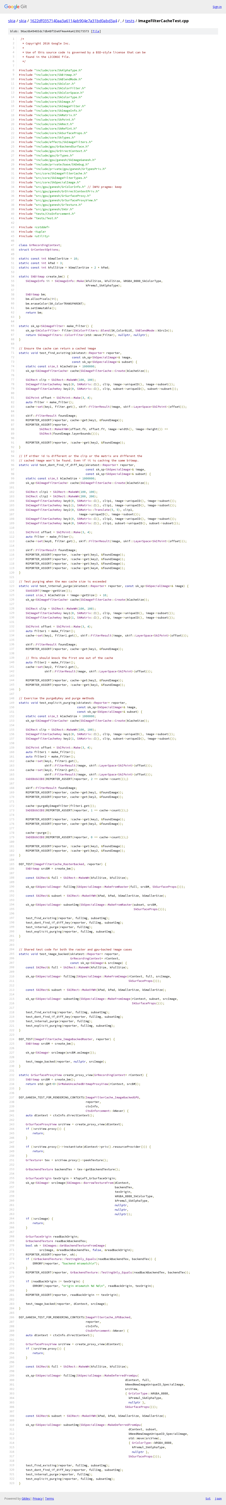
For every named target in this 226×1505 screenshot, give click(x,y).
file (96, 31)
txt (208, 1498)
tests (130, 20)
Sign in (217, 7)
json (218, 1498)
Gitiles (26, 1498)
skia (11, 20)
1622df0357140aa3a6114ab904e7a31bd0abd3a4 (73, 20)
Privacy (37, 1498)
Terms (49, 1498)
